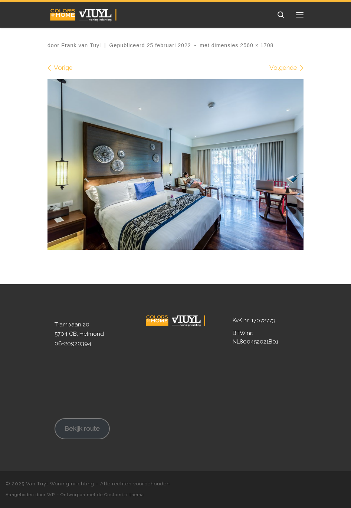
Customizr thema (124, 494)
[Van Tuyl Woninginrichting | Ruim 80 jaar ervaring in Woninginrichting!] (83, 13)
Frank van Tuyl (81, 45)
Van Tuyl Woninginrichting (60, 483)
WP (51, 494)
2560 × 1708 (255, 45)
